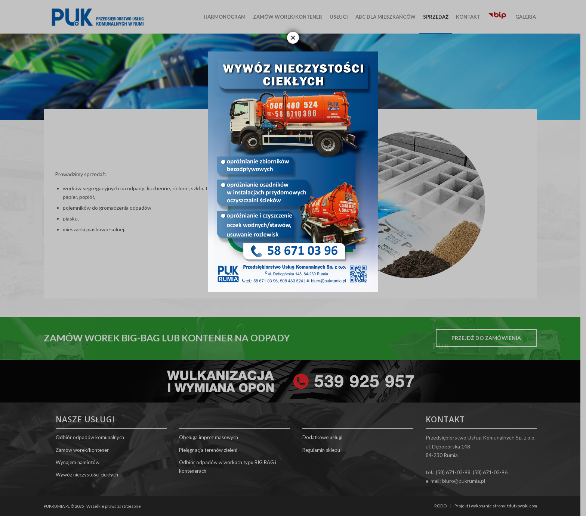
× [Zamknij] (293, 37)
